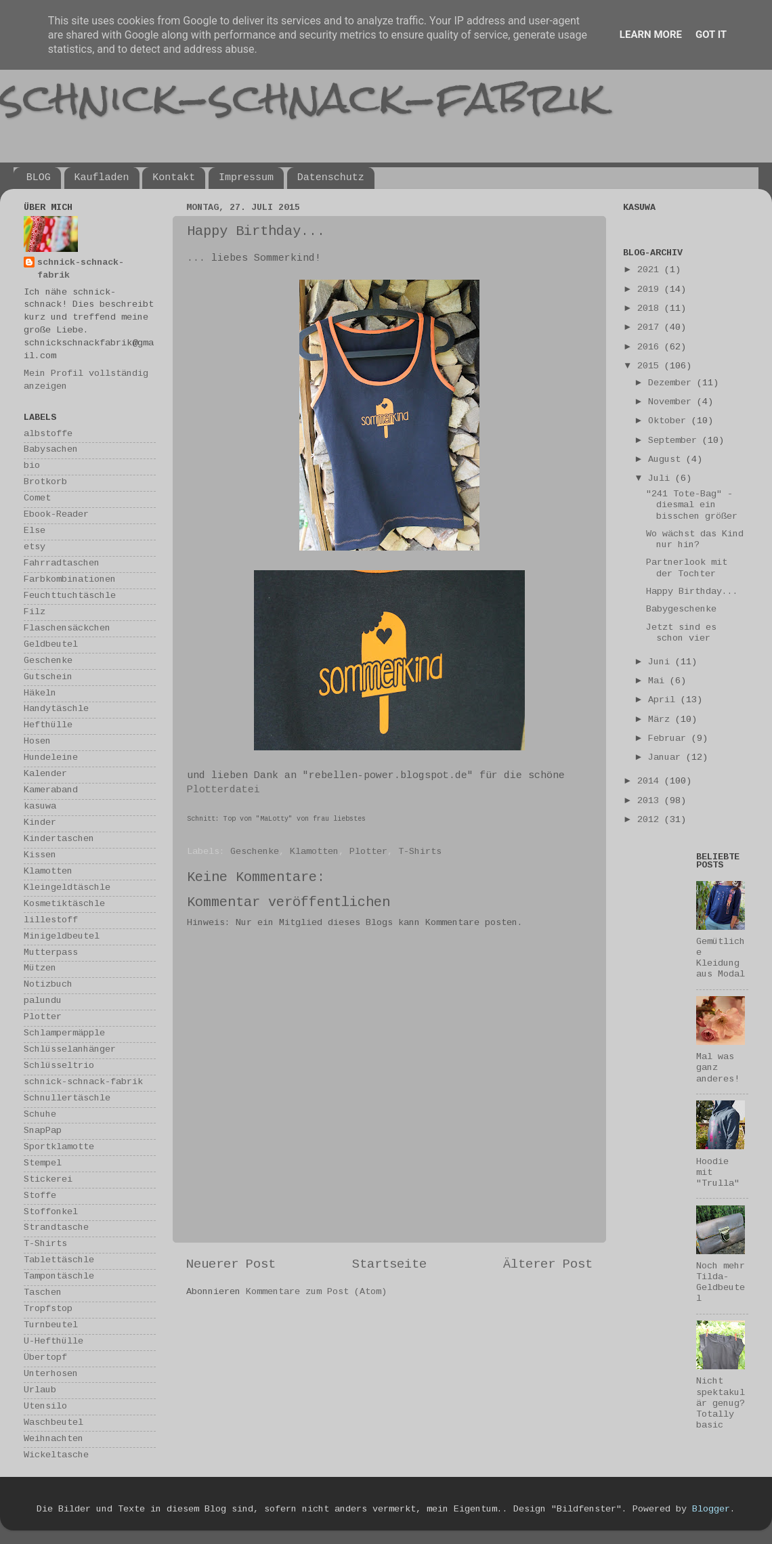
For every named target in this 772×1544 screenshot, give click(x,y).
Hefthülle (48, 725)
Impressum (246, 178)
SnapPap (43, 1131)
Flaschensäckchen (67, 628)
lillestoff (51, 920)
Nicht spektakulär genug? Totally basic (720, 1404)
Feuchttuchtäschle (70, 596)
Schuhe (40, 1115)
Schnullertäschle (67, 1098)
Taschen (43, 1293)
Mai (659, 681)
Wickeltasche (56, 1455)
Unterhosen (51, 1374)
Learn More (651, 34)
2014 (650, 782)
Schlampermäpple (64, 1033)
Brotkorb (45, 482)
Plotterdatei (223, 790)
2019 (650, 290)
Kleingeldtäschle (67, 888)
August (667, 460)
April (664, 700)
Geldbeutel (51, 645)
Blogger (711, 1510)
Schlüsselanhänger (70, 1050)
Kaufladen (101, 178)
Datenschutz (330, 178)
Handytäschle (56, 709)
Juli (661, 479)
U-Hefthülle (53, 1342)
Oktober (669, 421)
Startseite (389, 1265)
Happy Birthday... (692, 592)
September (675, 441)
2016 (650, 347)
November (672, 402)
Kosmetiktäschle (64, 904)
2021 (650, 270)
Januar (667, 758)
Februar (669, 739)
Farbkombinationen (70, 580)
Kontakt (173, 178)
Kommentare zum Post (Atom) (316, 1292)
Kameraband (51, 790)
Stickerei (48, 1180)
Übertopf (45, 1358)
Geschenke (254, 852)
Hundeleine (51, 758)
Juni (661, 662)
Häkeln (40, 694)
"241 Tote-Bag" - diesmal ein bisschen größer (691, 505)
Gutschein (48, 677)
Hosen (37, 742)
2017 (650, 328)
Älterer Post (548, 1265)
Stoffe (40, 1196)
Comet (37, 498)
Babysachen (51, 450)
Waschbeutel (53, 1423)
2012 (650, 820)
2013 (650, 801)
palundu (43, 1001)
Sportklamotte (59, 1147)
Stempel (43, 1163)
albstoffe (48, 434)
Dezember (672, 383)
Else (34, 531)
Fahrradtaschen (62, 563)
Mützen (40, 968)
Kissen (40, 855)
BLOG (38, 178)
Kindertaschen (59, 839)
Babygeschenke (681, 610)
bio (32, 466)
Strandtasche (56, 1228)
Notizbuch (48, 985)
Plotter (368, 852)
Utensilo (45, 1407)
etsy (34, 547)
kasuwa (40, 807)
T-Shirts (420, 852)
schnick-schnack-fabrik (302, 97)
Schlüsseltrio (59, 1066)
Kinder (40, 823)
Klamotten (314, 852)
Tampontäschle (59, 1277)
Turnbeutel (51, 1325)
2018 (650, 309)
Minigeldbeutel (62, 937)
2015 (650, 366)
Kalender (45, 774)
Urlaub (40, 1390)
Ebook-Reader (56, 515)
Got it (711, 34)
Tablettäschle (59, 1260)
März (661, 720)
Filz (34, 612)
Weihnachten (53, 1439)
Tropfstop (48, 1309)
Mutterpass (51, 953)
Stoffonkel (51, 1212)
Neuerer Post (231, 1265)
